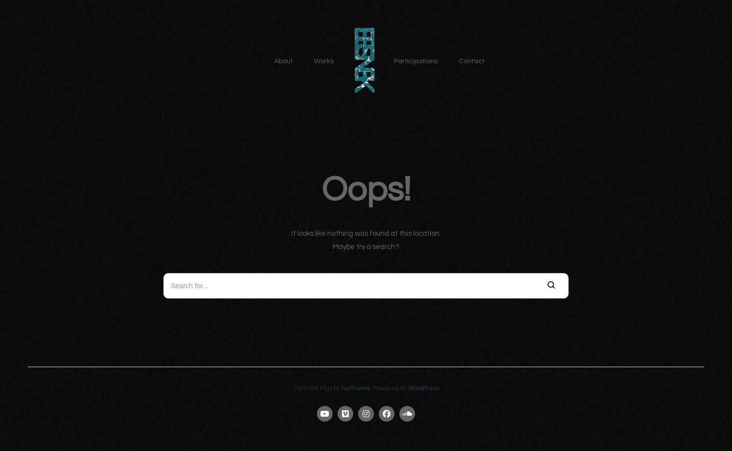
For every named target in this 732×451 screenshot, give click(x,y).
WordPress (423, 388)
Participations (416, 61)
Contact (472, 61)
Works (324, 61)
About (283, 61)
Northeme (355, 388)
